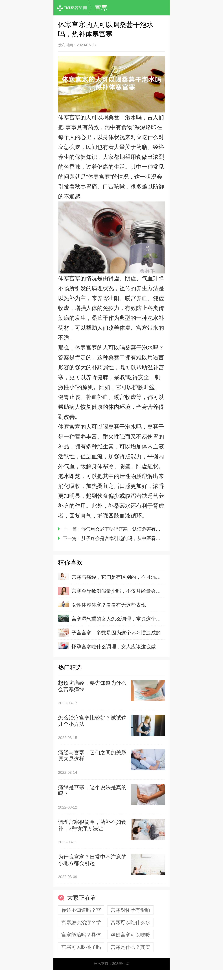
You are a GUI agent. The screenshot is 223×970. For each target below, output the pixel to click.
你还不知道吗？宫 (81, 910)
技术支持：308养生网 (111, 964)
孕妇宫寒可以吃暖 (130, 935)
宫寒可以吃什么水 (130, 922)
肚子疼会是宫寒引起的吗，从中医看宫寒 (123, 538)
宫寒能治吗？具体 (81, 935)
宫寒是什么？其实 (130, 947)
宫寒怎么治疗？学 (81, 922)
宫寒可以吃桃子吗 (81, 947)
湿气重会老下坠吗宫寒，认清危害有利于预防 (127, 529)
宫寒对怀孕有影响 (130, 910)
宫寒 (101, 7)
